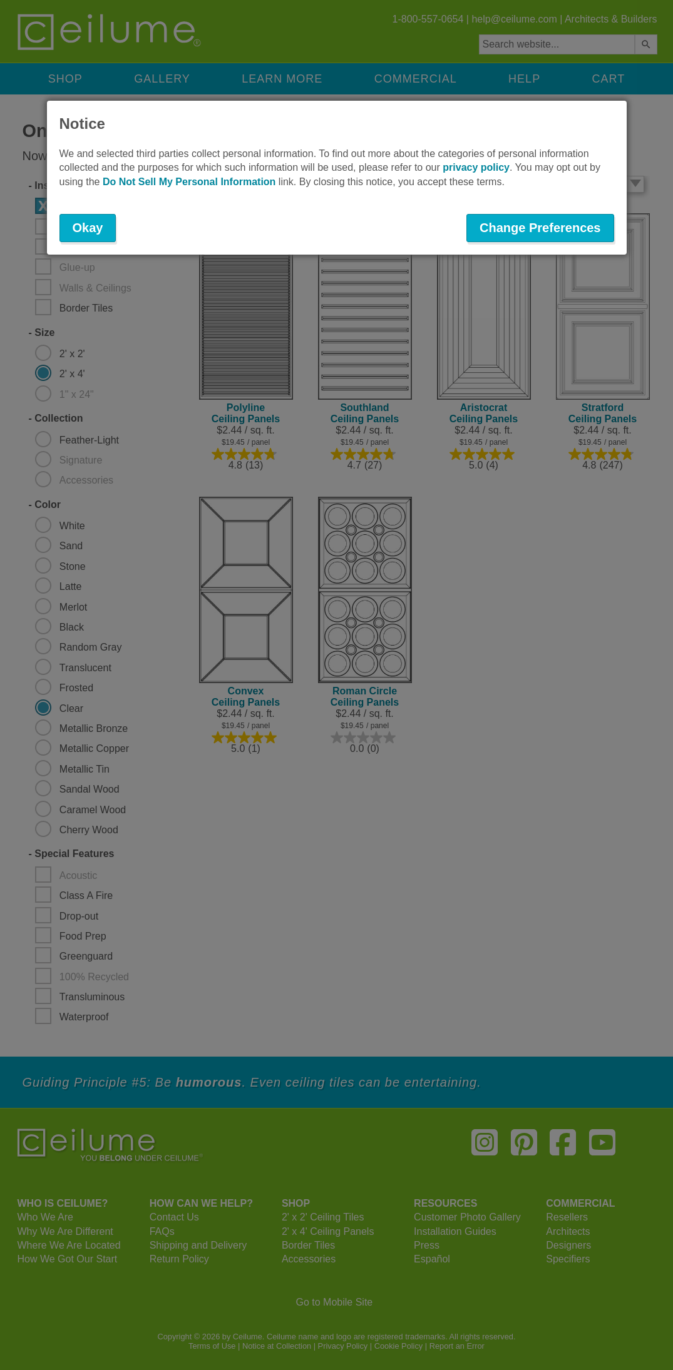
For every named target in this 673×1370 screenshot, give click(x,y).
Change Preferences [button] (540, 228)
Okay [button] (88, 228)
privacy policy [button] (476, 167)
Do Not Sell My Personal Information (189, 181)
